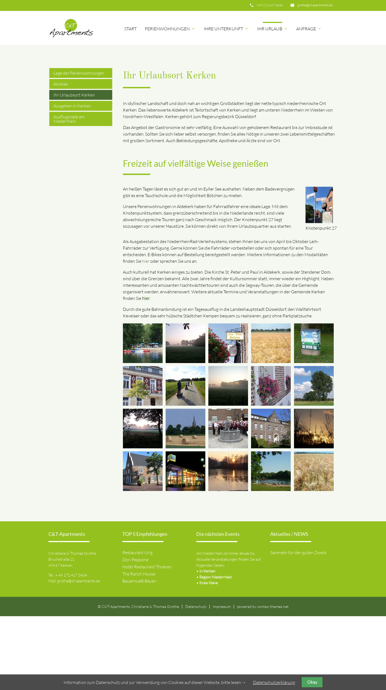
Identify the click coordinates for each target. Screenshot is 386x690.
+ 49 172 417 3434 (71, 648)
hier (145, 334)
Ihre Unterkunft (226, 29)
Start (130, 28)
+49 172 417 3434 (270, 5)
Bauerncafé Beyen (139, 655)
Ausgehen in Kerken (72, 179)
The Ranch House (138, 647)
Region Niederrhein (215, 650)
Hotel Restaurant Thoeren (147, 640)
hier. (146, 372)
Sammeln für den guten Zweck (298, 626)
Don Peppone (135, 633)
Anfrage (309, 29)
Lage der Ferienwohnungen (78, 147)
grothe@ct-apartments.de (315, 5)
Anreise (60, 157)
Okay (312, 682)
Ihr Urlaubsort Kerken (74, 168)
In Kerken (207, 644)
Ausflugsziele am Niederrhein (69, 193)
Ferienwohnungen (170, 29)
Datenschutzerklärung (274, 682)
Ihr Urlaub (272, 29)
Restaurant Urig (137, 626)
